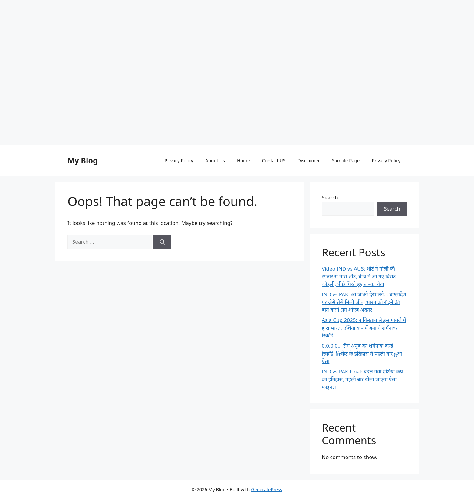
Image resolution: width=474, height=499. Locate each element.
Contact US (273, 160)
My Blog (82, 160)
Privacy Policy (179, 160)
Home (243, 160)
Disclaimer (309, 160)
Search (330, 197)
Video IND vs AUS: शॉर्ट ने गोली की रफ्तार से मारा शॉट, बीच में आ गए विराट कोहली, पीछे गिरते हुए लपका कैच (359, 276)
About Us (215, 160)
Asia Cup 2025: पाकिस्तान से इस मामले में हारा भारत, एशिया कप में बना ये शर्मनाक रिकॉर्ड (364, 328)
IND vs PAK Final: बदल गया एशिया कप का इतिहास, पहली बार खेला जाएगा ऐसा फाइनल (362, 379)
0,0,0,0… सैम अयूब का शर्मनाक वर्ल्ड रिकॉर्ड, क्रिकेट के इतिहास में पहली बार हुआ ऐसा (362, 353)
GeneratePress (266, 489)
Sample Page (346, 160)
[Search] (162, 242)
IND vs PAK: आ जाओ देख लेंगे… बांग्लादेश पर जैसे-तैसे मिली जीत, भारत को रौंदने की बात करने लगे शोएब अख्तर (364, 302)
